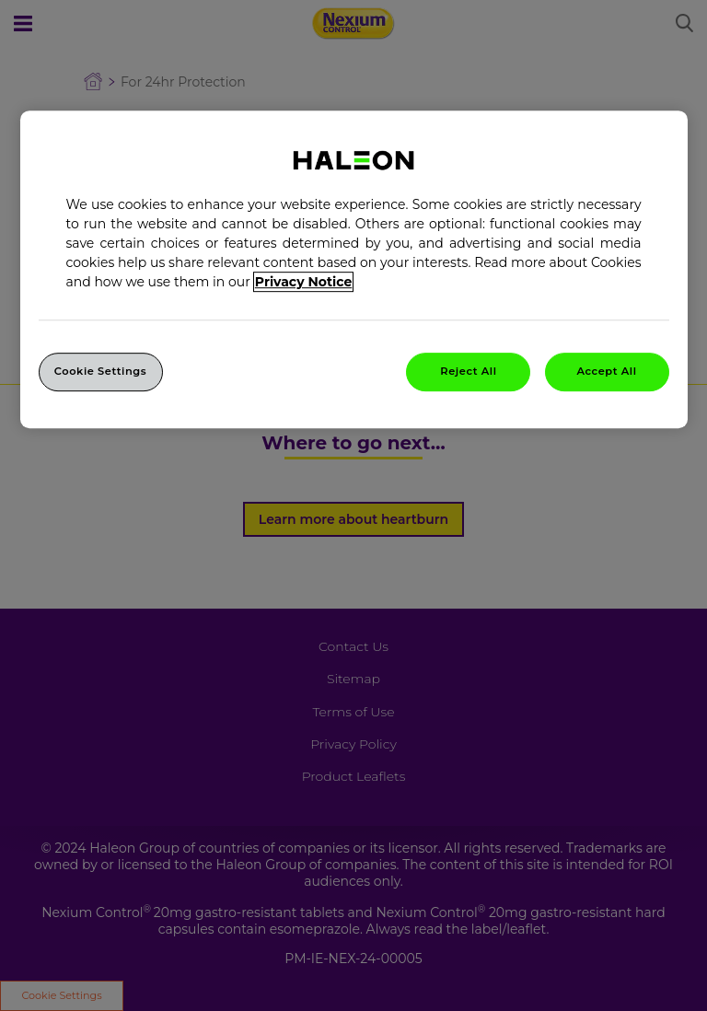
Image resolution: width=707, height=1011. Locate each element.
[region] (354, 269)
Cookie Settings (100, 371)
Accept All (606, 371)
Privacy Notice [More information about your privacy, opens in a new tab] (303, 281)
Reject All (468, 371)
